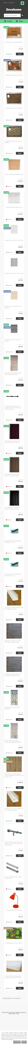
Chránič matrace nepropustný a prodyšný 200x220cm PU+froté (13, 976)
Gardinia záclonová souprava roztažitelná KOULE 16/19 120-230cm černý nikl (13, 407)
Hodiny (17, 1013)
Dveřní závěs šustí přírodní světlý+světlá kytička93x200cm (13, 741)
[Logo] (14, 9)
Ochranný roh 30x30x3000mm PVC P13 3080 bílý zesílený (14, 608)
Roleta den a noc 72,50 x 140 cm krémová (13, 307)
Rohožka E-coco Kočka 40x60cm (14, 42)
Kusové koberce (12, 1012)
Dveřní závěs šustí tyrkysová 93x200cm (12, 708)
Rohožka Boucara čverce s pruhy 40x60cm (13, 141)
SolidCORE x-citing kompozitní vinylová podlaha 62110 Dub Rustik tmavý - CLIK (14, 775)
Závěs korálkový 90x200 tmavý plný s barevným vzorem (13, 373)
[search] (22, 15)
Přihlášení (5, 2)
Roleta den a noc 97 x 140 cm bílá (14, 240)
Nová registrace (11, 2)
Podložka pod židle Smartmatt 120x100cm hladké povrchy (13, 674)
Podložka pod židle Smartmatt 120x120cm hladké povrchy (13, 641)
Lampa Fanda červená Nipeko (14, 910)
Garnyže (10, 1013)
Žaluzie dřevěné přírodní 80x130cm (14, 174)
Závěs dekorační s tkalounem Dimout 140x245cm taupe (12, 475)
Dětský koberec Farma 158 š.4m (14, 943)
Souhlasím (24, 1042)
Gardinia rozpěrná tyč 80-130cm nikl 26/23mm (13, 877)
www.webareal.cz (16, 998)
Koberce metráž (5, 1012)
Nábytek (17, 1012)
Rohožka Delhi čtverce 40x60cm (14, 108)
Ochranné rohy (23, 1012)
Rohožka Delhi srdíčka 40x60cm (14, 75)
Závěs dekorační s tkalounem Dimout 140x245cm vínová (12, 441)
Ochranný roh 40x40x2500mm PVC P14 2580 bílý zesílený (14, 809)
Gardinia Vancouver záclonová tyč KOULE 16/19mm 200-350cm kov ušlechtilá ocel (14, 843)
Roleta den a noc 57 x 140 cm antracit (12, 340)
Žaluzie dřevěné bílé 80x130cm (14, 207)
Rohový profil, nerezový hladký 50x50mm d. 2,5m (13, 541)
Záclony (14, 1013)
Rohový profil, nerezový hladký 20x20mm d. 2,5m (13, 574)
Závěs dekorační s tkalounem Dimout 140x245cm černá (12, 508)
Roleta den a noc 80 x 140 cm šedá (14, 273)
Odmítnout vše (17, 1042)
